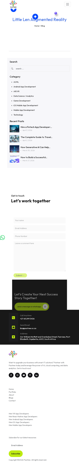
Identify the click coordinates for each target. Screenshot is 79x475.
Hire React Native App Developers (23, 416)
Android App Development (25, 86)
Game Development (22, 100)
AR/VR (16, 91)
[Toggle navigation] (67, 4)
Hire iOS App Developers (19, 422)
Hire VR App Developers (19, 413)
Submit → (20, 278)
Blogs (11, 398)
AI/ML (16, 82)
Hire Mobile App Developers (20, 425)
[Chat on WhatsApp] (2, 237)
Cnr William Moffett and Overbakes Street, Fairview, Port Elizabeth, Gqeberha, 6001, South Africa (45, 338)
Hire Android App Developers (21, 419)
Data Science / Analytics (24, 96)
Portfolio (12, 392)
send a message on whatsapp (32, 309)
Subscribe (15, 453)
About (11, 395)
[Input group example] (41, 69)
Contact (12, 400)
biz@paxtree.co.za (28, 328)
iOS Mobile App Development (26, 105)
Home (36, 26)
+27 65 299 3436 (27, 318)
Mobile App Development (24, 110)
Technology (18, 115)
